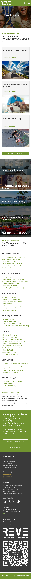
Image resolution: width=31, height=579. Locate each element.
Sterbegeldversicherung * (11, 266)
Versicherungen (7, 524)
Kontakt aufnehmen (15, 447)
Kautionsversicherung (9, 491)
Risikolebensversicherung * (12, 264)
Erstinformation (8, 522)
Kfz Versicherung (8, 319)
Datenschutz (12, 577)
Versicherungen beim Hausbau (13, 218)
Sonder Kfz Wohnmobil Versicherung (15, 326)
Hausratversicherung (12, 170)
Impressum (20, 577)
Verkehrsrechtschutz (9, 467)
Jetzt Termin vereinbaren (13, 514)
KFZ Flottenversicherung (10, 489)
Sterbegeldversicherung (10, 465)
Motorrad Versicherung (10, 321)
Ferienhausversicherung (10, 310)
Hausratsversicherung (9, 461)
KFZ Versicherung (8, 463)
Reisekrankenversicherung (11, 323)
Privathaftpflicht (8, 459)
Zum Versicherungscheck (14, 441)
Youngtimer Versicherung (14, 233)
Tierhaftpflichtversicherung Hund (15, 187)
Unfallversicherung (8, 268)
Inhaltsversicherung (9, 487)
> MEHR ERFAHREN (9, 58)
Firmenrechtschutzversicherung (12, 493)
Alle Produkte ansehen (15, 153)
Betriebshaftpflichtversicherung (12, 485)
